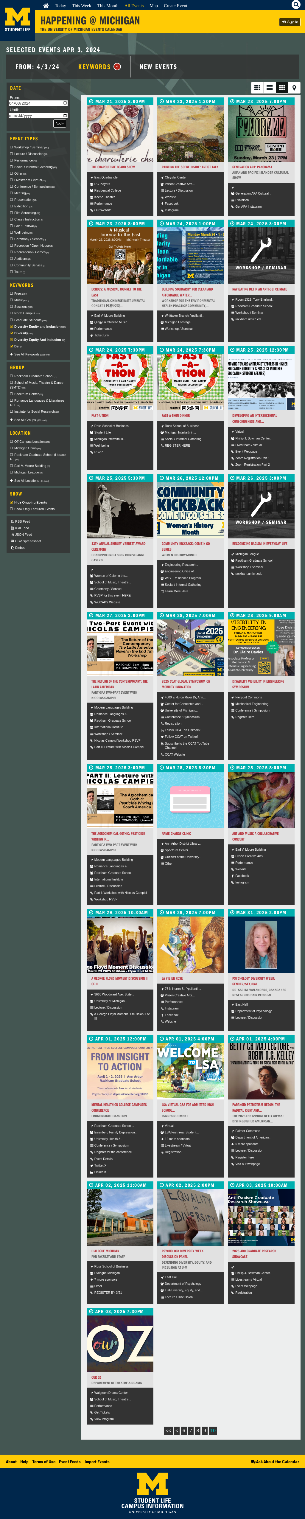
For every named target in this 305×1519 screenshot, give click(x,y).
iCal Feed (19, 528)
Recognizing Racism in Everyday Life (259, 543)
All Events (134, 5)
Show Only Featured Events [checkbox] (34, 509)
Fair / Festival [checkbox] (25, 226)
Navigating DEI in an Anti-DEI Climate (259, 289)
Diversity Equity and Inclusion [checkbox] (40, 326)
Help (24, 1461)
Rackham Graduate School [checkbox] (35, 376)
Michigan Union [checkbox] (27, 448)
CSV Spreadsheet (25, 541)
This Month (107, 5)
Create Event (175, 5)
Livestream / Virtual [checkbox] (30, 180)
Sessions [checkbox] (23, 306)
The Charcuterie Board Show (113, 167)
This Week (81, 5)
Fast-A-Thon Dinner (176, 415)
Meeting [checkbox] (22, 193)
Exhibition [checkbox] (23, 206)
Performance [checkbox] (25, 160)
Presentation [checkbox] (25, 199)
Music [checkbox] (21, 300)
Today (60, 5)
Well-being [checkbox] (23, 232)
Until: (14, 110)
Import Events (97, 1461)
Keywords (99, 66)
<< (168, 1430)
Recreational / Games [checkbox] (31, 252)
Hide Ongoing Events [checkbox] (30, 502)
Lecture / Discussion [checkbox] (30, 154)
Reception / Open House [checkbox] (33, 245)
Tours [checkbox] (19, 272)
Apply (60, 123)
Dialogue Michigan (105, 1251)
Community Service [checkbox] (29, 265)
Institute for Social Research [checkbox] (36, 411)
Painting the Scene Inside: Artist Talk (190, 167)
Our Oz (96, 1377)
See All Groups (30, 420)
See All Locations (31, 480)
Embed (17, 548)
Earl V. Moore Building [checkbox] (32, 465)
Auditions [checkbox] (22, 258)
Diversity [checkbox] (23, 333)
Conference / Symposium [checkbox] (34, 186)
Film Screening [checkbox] (27, 213)
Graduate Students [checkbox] (30, 320)
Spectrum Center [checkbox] (28, 394)
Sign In (289, 21)
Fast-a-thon (99, 415)
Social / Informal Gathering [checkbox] (35, 167)
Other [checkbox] (20, 173)
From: (15, 97)
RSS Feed (20, 522)
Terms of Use (43, 1461)
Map (154, 5)
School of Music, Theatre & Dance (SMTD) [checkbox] (36, 385)
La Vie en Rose (172, 978)
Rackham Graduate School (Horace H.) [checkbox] (38, 457)
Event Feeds (70, 1461)
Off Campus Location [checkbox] (32, 441)
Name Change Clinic (176, 833)
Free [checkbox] (20, 293)
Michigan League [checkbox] (28, 472)
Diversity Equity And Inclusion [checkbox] (39, 339)
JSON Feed (21, 535)
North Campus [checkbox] (27, 313)
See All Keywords (32, 354)
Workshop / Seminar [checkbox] (31, 147)
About (11, 1461)
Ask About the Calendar (274, 1461)
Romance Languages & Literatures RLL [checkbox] (37, 403)
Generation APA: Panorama (252, 167)
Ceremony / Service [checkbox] (30, 239)
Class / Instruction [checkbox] (28, 219)
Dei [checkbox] (18, 346)
